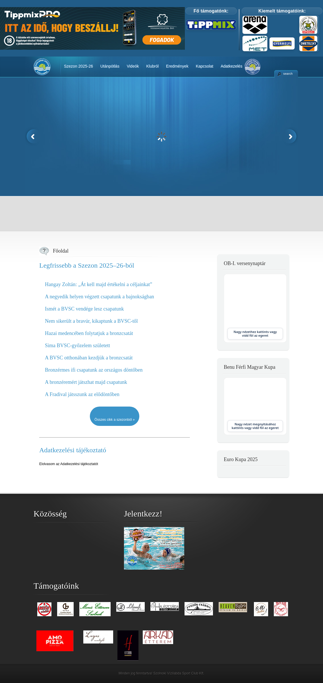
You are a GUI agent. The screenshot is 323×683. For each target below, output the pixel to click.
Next (290, 136)
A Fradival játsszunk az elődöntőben (82, 394)
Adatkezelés (231, 66)
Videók (133, 66)
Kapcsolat (204, 66)
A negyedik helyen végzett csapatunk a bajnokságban (99, 296)
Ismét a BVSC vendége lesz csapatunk (84, 309)
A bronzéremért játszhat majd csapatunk (86, 382)
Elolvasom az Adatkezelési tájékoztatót (68, 464)
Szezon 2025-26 (78, 66)
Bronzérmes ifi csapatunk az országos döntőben (93, 370)
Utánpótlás (109, 66)
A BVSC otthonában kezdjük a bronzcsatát (88, 358)
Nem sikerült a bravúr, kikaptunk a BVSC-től (91, 321)
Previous (33, 136)
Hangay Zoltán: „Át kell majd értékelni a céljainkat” (98, 284)
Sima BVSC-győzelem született (77, 345)
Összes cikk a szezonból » (114, 420)
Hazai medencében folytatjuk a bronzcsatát (89, 333)
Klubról (152, 66)
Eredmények (177, 66)
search (288, 73)
